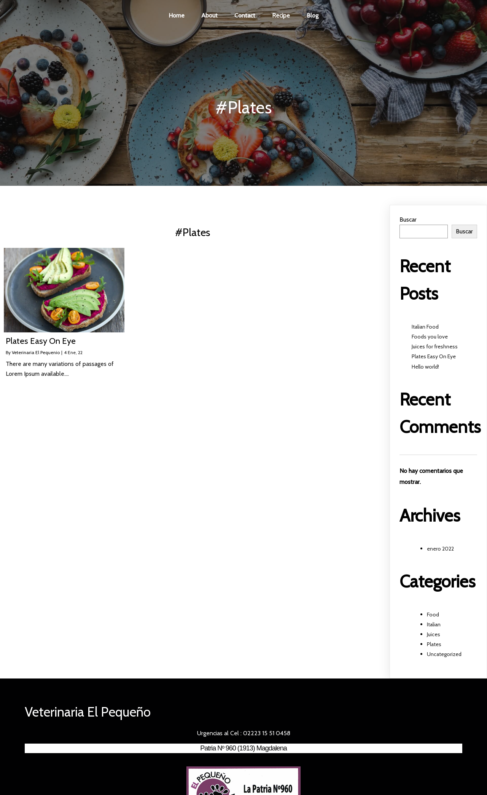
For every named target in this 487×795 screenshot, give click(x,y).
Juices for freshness (435, 348)
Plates (434, 646)
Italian (434, 626)
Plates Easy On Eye (434, 358)
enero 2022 (440, 550)
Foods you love (430, 338)
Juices (433, 635)
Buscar (408, 221)
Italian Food (425, 328)
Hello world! (425, 368)
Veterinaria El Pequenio (36, 354)
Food (433, 616)
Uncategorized (444, 656)
